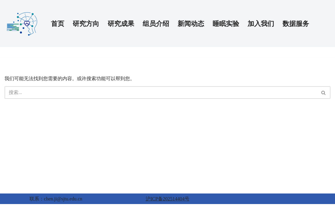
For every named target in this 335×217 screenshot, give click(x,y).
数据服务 (296, 23)
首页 (57, 23)
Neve (10, 210)
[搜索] (161, 92)
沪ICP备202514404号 (167, 198)
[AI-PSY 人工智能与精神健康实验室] (23, 23)
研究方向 (86, 23)
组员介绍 (156, 23)
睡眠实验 (226, 23)
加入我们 (261, 23)
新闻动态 (191, 23)
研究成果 (121, 23)
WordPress (38, 210)
